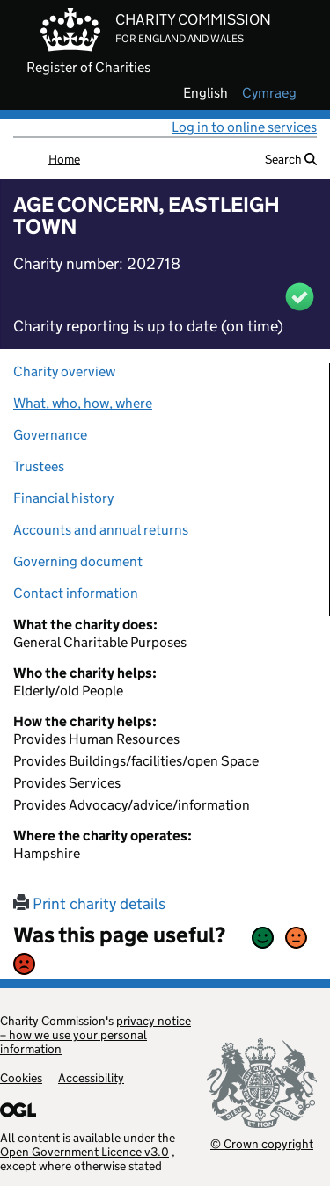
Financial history (63, 498)
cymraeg (269, 93)
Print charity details (89, 903)
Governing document (78, 561)
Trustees (38, 466)
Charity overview (64, 371)
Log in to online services (244, 127)
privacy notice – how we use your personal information (95, 1035)
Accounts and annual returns (100, 529)
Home (64, 159)
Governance (50, 434)
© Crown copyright (261, 1143)
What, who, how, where (82, 403)
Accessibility (91, 1078)
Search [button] (291, 159)
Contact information (75, 593)
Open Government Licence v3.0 (84, 1152)
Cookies (21, 1078)
